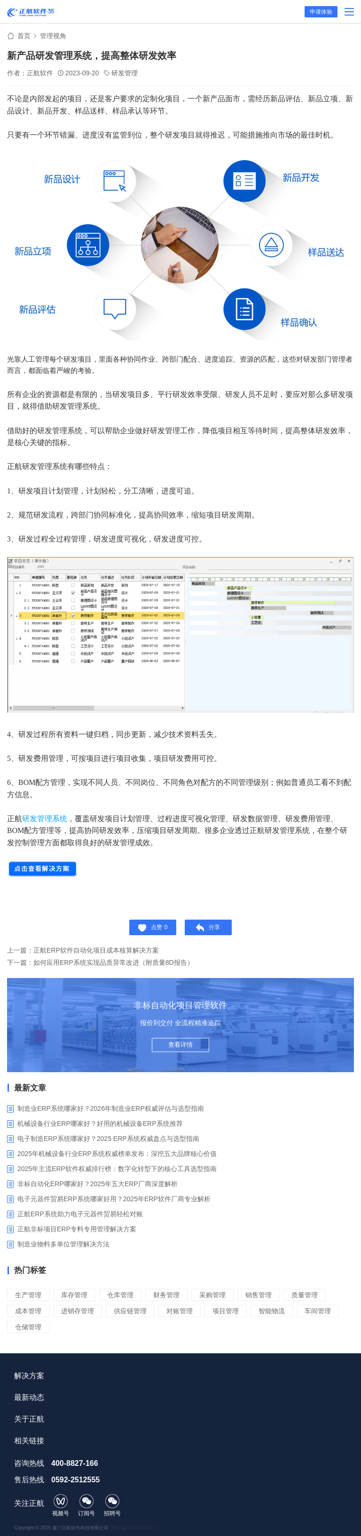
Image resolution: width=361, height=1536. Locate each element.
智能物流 (272, 1311)
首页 (24, 36)
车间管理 (318, 1311)
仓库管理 (120, 1295)
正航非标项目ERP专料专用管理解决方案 (76, 1229)
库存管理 (74, 1295)
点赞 (153, 928)
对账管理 (179, 1311)
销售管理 (258, 1295)
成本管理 (28, 1311)
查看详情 (180, 1044)
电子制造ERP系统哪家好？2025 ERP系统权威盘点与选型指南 (108, 1138)
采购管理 (212, 1295)
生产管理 (28, 1295)
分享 (208, 928)
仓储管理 (28, 1327)
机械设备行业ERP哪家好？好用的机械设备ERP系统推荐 (100, 1123)
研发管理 (124, 73)
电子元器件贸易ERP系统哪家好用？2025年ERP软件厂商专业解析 (114, 1199)
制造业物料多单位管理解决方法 (63, 1244)
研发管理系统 (44, 819)
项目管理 (225, 1311)
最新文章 (30, 1087)
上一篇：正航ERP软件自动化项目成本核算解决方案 (83, 950)
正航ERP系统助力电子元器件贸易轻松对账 (80, 1214)
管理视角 (53, 36)
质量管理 (304, 1295)
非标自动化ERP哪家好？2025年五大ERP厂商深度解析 (97, 1184)
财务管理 (166, 1295)
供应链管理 (130, 1311)
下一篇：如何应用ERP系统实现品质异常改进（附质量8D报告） (100, 962)
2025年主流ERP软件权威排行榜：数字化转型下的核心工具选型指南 (117, 1168)
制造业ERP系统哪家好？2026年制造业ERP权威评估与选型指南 (110, 1108)
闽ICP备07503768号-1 (133, 1527)
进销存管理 (77, 1311)
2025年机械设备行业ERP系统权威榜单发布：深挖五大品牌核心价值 (117, 1153)
